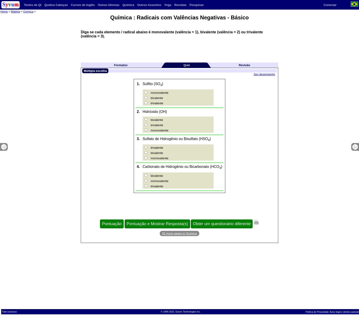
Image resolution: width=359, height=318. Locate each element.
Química (28, 11)
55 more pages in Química (179, 233)
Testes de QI (32, 5)
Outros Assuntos (149, 5)
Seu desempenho (264, 74)
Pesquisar (197, 5)
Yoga (167, 5)
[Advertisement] (180, 48)
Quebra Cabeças (56, 5)
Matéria (15, 11)
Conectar (330, 5)
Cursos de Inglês (83, 5)
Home (4, 11)
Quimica (128, 5)
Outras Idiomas (109, 5)
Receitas (180, 5)
